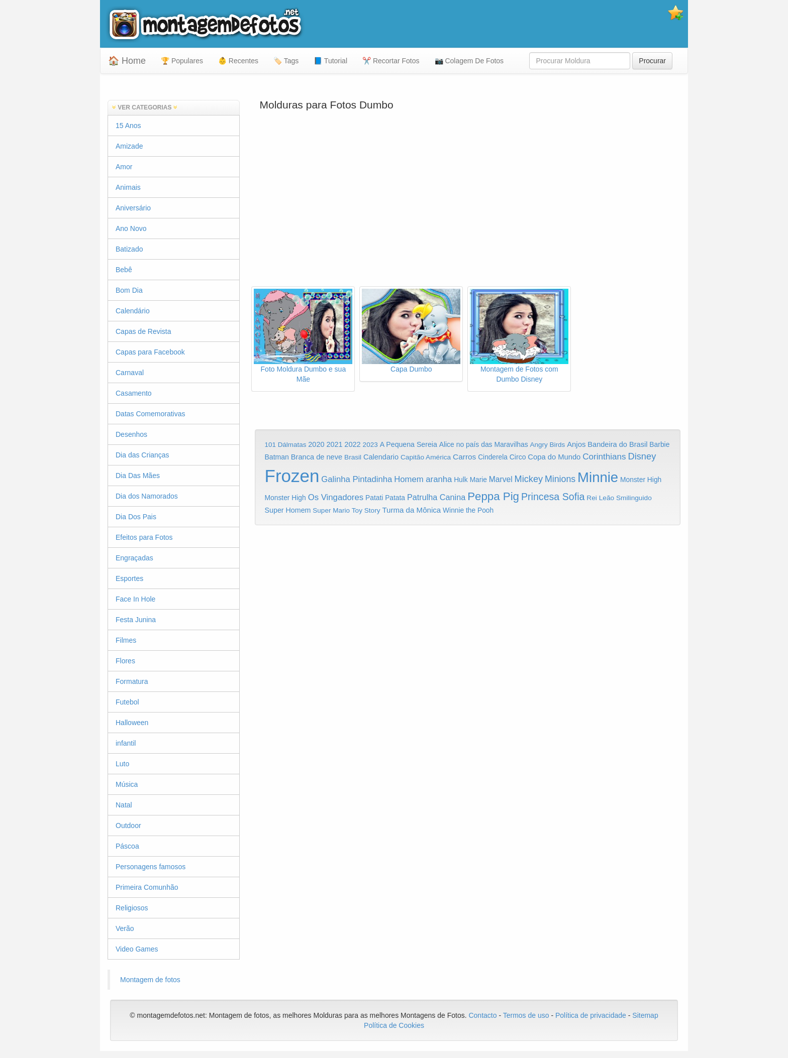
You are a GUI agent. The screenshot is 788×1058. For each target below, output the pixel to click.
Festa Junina (136, 620)
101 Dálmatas (286, 444)
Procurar (652, 61)
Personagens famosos (150, 867)
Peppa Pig (493, 496)
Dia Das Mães (138, 476)
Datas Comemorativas (150, 414)
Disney (642, 456)
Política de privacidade (590, 1015)
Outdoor (128, 825)
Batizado (129, 249)
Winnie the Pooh (468, 510)
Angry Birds (547, 444)
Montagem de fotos (150, 980)
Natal (124, 805)
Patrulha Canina (436, 497)
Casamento (134, 393)
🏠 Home (127, 61)
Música (127, 784)
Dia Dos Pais (136, 517)
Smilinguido (634, 498)
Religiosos (132, 908)
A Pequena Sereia (408, 444)
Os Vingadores (336, 497)
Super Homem (288, 510)
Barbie (659, 444)
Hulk (461, 480)
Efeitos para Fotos (144, 537)
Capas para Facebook (150, 352)
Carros (464, 456)
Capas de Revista (143, 331)
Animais (128, 187)
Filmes (126, 640)
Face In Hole (135, 599)
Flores (125, 661)
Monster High (640, 480)
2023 (370, 444)
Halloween (132, 723)
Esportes (129, 578)
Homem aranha (423, 479)
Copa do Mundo (554, 457)
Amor (124, 167)
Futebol (127, 702)
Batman (277, 457)
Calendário (133, 311)
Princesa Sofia (553, 496)
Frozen (292, 476)
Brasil (352, 457)
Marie (478, 480)
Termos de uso (526, 1015)
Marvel (501, 479)
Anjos (576, 444)
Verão (125, 928)
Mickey (529, 479)
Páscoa (127, 846)
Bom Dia (129, 290)
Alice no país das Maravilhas (483, 444)
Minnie (597, 477)
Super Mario (331, 510)
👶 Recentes (238, 61)
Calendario (381, 457)
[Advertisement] (467, 206)
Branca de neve (316, 457)
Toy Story (366, 510)
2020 (316, 444)
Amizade (129, 146)
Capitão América (426, 457)
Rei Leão (600, 498)
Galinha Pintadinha (356, 479)
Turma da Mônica (411, 510)
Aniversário (133, 208)
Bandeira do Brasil (617, 444)
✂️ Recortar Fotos (390, 61)
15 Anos (128, 126)
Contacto (483, 1015)
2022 (352, 444)
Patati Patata (385, 498)
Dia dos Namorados (147, 496)
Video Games (137, 949)
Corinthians (604, 456)
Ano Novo (131, 228)
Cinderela (493, 457)
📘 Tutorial (330, 61)
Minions (560, 479)
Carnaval (130, 373)
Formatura (132, 681)
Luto (122, 764)
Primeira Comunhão (147, 887)
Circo (518, 457)
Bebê (124, 270)
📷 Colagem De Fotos (469, 61)
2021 (334, 444)
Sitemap (645, 1015)
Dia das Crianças (142, 455)
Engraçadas (134, 558)
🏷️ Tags (286, 61)
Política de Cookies (394, 1025)
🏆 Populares (182, 61)
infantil (126, 743)
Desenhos (131, 434)
